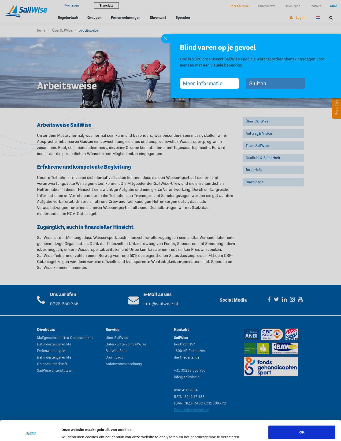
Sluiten (259, 83)
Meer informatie (204, 83)
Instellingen (71, 431)
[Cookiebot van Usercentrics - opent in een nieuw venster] (30, 431)
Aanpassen (302, 428)
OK (302, 413)
